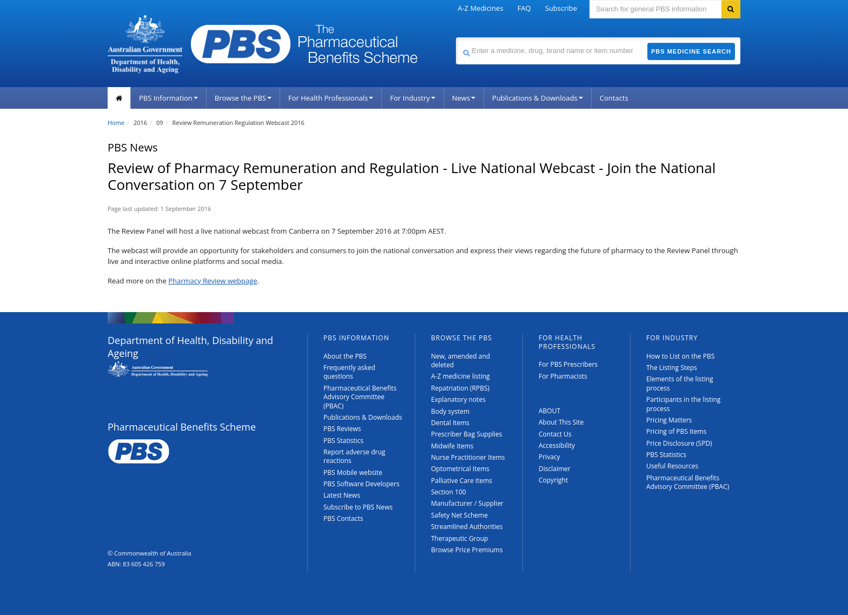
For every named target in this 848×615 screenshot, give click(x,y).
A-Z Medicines (480, 8)
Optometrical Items (460, 468)
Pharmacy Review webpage (212, 281)
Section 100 (448, 492)
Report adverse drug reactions (354, 456)
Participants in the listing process (683, 404)
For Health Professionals (330, 98)
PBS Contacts (343, 518)
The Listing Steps (671, 367)
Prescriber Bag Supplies (466, 434)
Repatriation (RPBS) (460, 388)
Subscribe (561, 8)
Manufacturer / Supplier (467, 503)
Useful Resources (672, 466)
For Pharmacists (563, 376)
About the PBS (345, 356)
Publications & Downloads (537, 98)
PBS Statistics (343, 440)
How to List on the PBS (680, 356)
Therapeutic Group (459, 538)
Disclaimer (555, 468)
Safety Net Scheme (459, 515)
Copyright (553, 480)
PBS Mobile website (352, 472)
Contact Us (555, 434)
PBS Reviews (342, 428)
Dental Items (450, 422)
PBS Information (168, 98)
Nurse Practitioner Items (468, 457)
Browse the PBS (243, 98)
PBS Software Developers (361, 483)
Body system (450, 411)
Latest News (341, 495)
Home (116, 122)
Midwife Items (452, 446)
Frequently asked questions (349, 372)
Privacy (549, 456)
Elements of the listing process (679, 383)
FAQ (524, 8)
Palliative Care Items (461, 480)
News (463, 98)
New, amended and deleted (460, 360)
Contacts (614, 98)
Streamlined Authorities (466, 526)
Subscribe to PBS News (358, 507)
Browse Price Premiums (467, 549)
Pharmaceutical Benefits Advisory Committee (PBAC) (359, 397)
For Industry (412, 98)
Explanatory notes (458, 399)
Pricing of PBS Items (676, 431)
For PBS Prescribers (568, 364)
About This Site (561, 422)
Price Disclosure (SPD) (679, 443)
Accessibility (557, 445)
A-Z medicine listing (460, 376)
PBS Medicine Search (691, 51)
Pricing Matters (669, 420)
